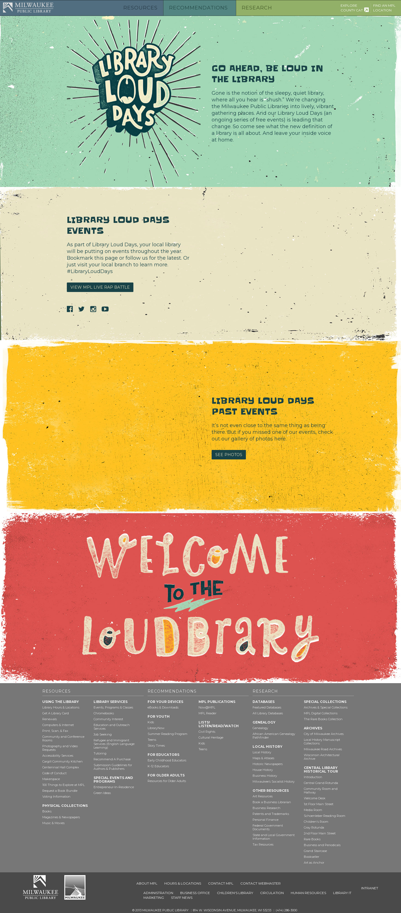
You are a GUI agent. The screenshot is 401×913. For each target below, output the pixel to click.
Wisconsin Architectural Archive (321, 757)
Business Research (266, 808)
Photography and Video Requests (60, 748)
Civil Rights (207, 732)
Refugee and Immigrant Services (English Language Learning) (114, 743)
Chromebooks (104, 713)
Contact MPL (220, 883)
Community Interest (108, 719)
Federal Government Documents (268, 827)
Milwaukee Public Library (28, 7)
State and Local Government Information (274, 837)
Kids (151, 722)
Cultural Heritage (211, 737)
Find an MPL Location (384, 7)
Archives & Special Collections (326, 707)
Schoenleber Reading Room (324, 816)
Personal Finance (265, 820)
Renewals (49, 719)
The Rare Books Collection (323, 719)
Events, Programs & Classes (113, 707)
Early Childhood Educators (167, 760)
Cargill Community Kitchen (62, 761)
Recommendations (198, 8)
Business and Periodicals (322, 845)
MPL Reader (207, 713)
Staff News (181, 897)
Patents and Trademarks (271, 814)
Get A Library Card (55, 713)
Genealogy (260, 728)
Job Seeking (103, 734)
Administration (158, 893)
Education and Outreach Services (112, 727)
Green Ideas (102, 793)
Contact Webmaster (260, 883)
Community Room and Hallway (321, 790)
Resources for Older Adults (167, 781)
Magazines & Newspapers (61, 817)
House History (263, 770)
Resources (140, 8)
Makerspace (51, 779)
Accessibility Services (57, 756)
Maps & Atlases (263, 758)
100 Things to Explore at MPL (63, 785)
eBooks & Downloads (163, 707)
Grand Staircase (315, 851)
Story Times (156, 746)
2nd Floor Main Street (320, 833)
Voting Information (56, 796)
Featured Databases (267, 707)
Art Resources (263, 796)
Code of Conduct (54, 773)
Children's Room (316, 822)
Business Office (195, 893)
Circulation (272, 893)
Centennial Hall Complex (60, 767)
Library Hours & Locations (60, 707)
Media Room (313, 810)
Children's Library (235, 893)
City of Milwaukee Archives (324, 734)
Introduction (313, 777)
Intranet (369, 888)
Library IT (342, 893)
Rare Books (312, 839)
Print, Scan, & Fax (55, 731)
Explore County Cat (352, 7)
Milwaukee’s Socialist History (274, 781)
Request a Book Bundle (59, 791)
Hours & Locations (182, 883)
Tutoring (100, 753)
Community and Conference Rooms (63, 738)
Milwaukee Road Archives (323, 749)
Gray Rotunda (314, 827)
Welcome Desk (315, 798)
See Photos (228, 454)
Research (257, 8)
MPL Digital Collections (321, 713)
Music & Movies (53, 823)
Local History (262, 752)
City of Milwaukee (74, 887)
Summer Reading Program (167, 734)
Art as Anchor (314, 863)
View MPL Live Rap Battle (100, 287)
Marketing (153, 897)
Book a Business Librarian (272, 802)
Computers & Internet (58, 725)
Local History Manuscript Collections (322, 741)
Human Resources (308, 893)
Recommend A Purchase (112, 759)
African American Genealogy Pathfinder (274, 735)
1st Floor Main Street (318, 804)
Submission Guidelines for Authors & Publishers (113, 767)
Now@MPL (207, 707)
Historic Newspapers (268, 764)
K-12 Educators (158, 766)
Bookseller (311, 857)
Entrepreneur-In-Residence (114, 787)
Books (47, 811)
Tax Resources (263, 844)
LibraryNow (156, 728)
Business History (265, 776)
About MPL (146, 883)
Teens (152, 740)
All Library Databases (268, 713)
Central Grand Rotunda (321, 783)
